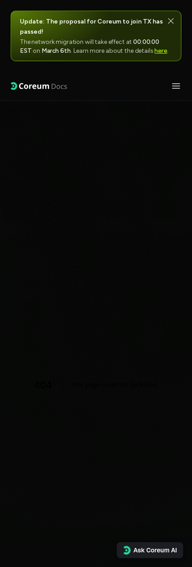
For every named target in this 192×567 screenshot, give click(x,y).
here (160, 51)
